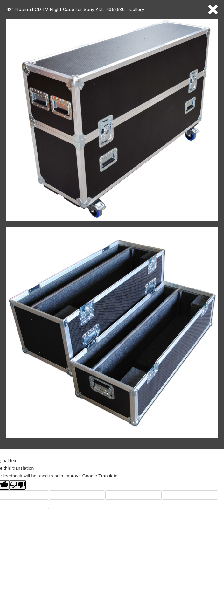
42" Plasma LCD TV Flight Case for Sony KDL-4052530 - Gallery (75, 9)
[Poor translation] (17, 485)
